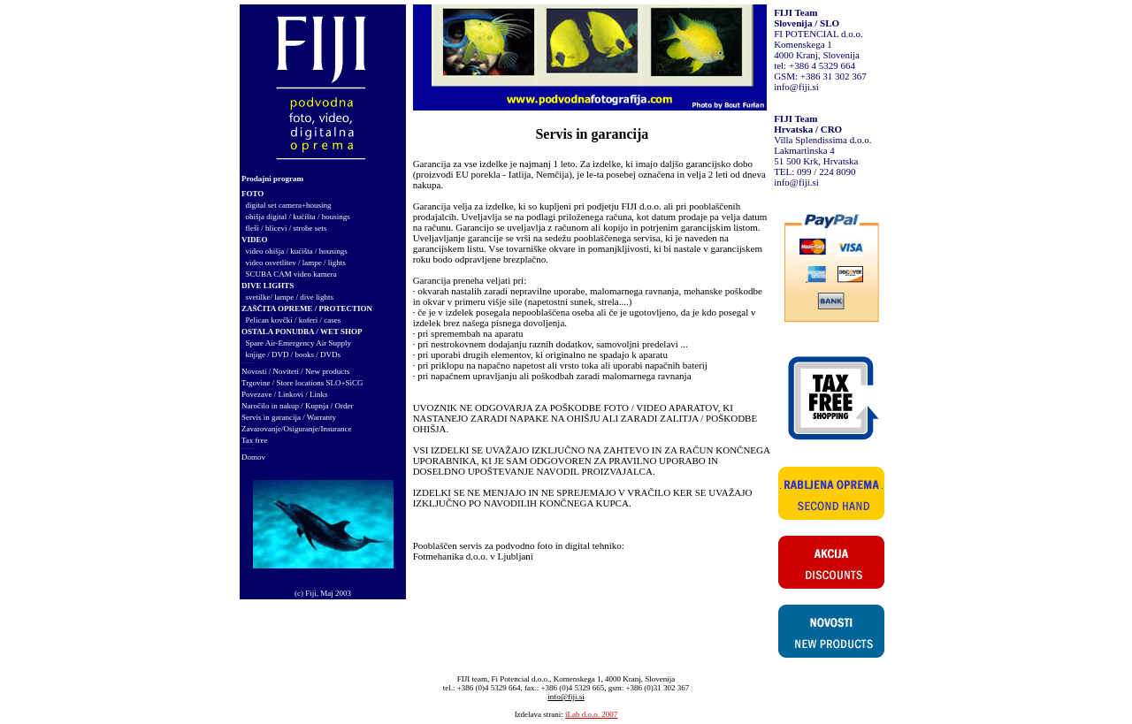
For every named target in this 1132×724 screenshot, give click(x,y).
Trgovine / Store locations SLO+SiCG (302, 382)
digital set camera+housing (289, 205)
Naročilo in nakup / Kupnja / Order (297, 405)
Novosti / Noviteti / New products (295, 371)
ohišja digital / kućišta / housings (298, 216)
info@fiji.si (796, 86)
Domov (253, 457)
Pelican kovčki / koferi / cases (293, 320)
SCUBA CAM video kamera (291, 274)
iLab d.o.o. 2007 (591, 714)
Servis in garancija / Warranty (288, 417)
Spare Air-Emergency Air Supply (298, 343)
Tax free (254, 440)
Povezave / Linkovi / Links (284, 394)
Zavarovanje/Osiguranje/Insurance (296, 428)
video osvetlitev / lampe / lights (296, 262)
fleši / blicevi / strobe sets (286, 228)
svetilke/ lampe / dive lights (289, 297)
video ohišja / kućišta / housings (297, 251)
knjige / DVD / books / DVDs (293, 354)
